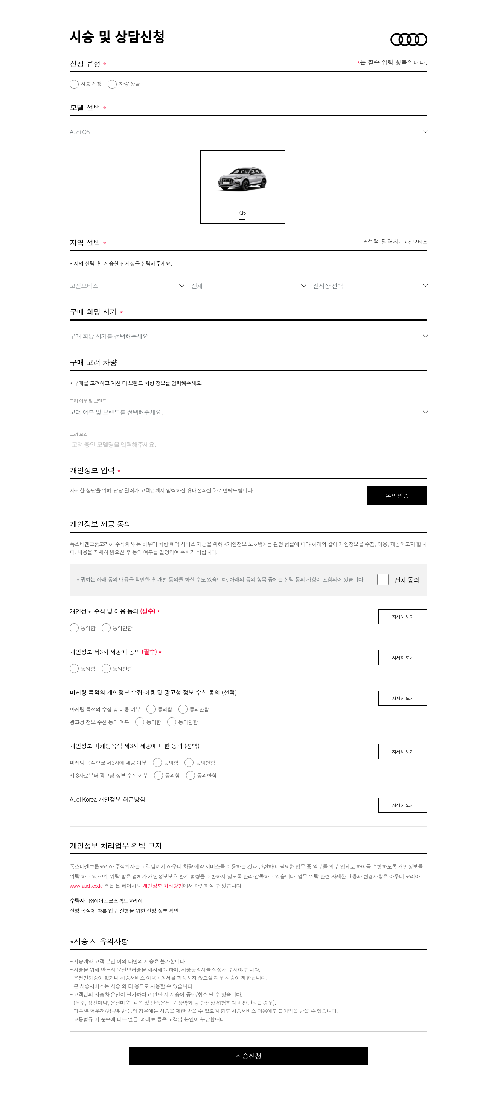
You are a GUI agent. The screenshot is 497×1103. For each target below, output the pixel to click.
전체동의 (407, 580)
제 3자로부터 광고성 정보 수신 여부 (109, 775)
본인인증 (397, 495)
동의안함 (122, 628)
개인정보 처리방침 (162, 885)
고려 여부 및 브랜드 (88, 400)
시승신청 (248, 1055)
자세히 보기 (403, 617)
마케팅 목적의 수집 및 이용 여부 (105, 709)
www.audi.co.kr (86, 885)
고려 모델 (78, 434)
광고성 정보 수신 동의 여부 (99, 722)
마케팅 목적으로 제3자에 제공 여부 (108, 762)
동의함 (88, 628)
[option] (237, 187)
